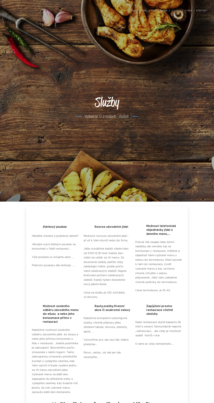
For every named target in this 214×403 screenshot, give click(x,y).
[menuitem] (134, 10)
